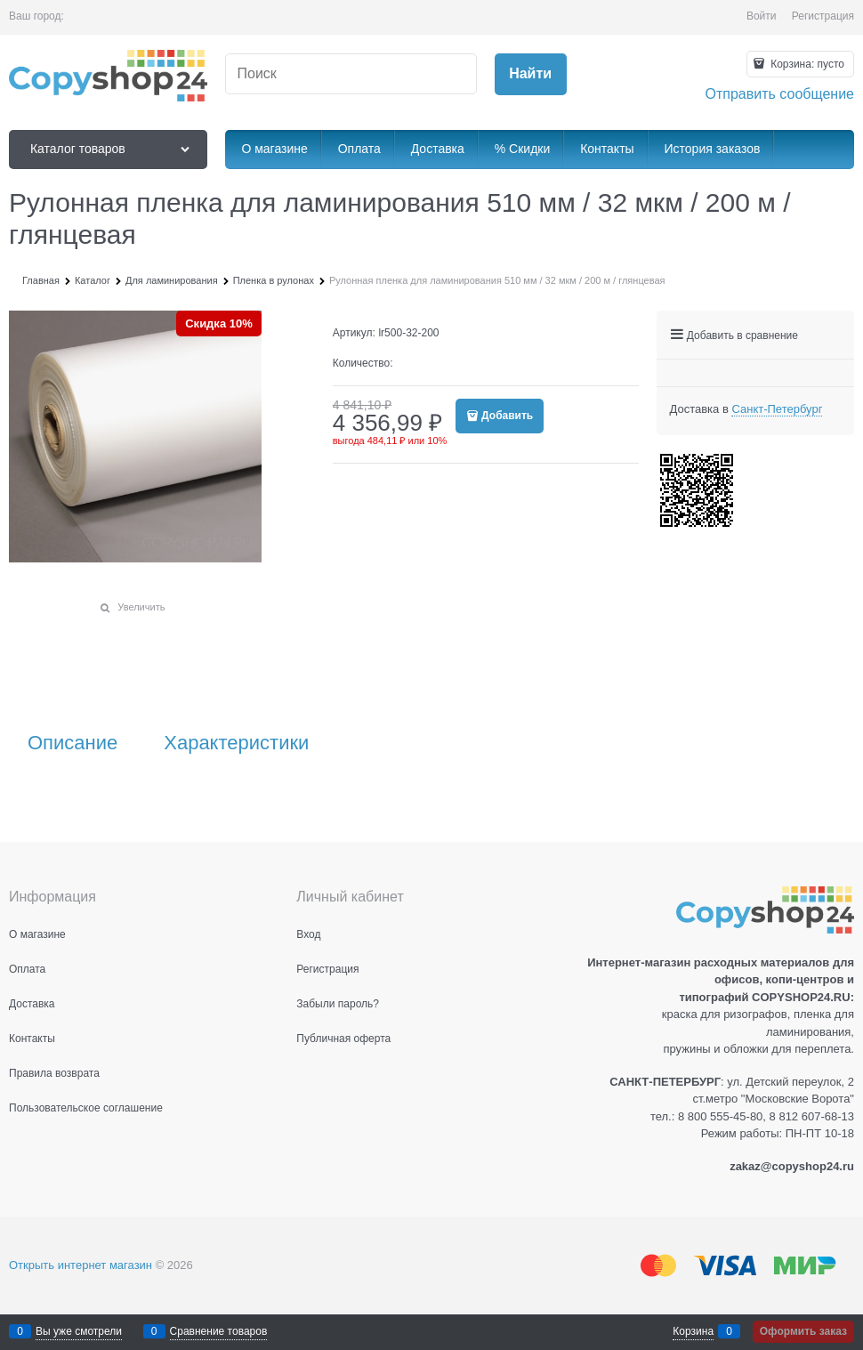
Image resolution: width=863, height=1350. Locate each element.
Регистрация (823, 16)
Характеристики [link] (236, 743)
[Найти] (531, 74)
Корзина (693, 1331)
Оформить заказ (803, 1331)
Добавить (507, 415)
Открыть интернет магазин (80, 1265)
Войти (761, 16)
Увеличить (141, 607)
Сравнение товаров (219, 1331)
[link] (776, 409)
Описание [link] (72, 743)
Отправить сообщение (780, 93)
